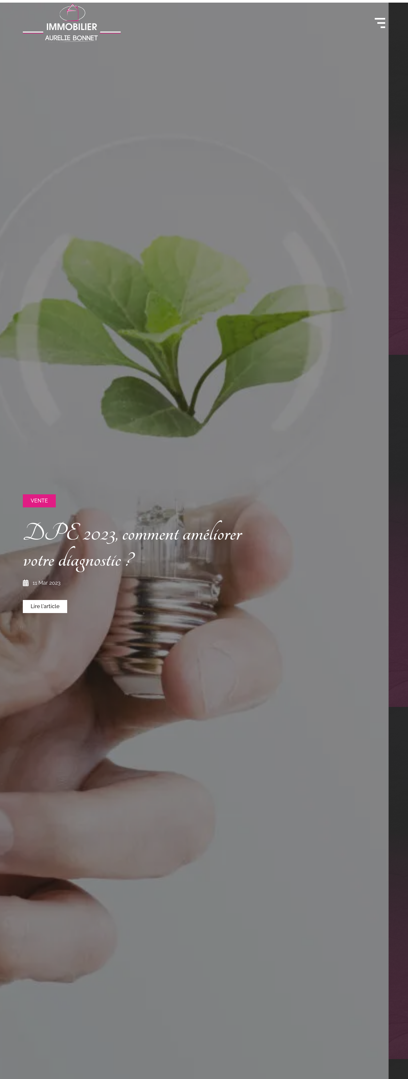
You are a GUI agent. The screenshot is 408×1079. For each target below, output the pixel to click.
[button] (39, 500)
